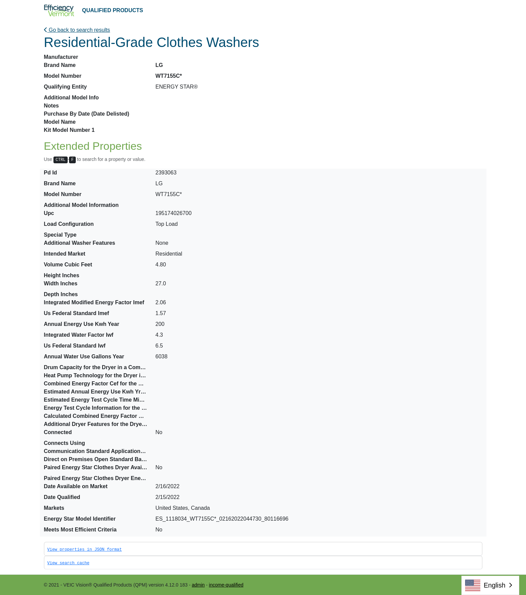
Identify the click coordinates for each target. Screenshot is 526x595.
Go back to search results (77, 30)
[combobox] (490, 585)
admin (198, 585)
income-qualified (226, 585)
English (485, 585)
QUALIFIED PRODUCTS (112, 10)
